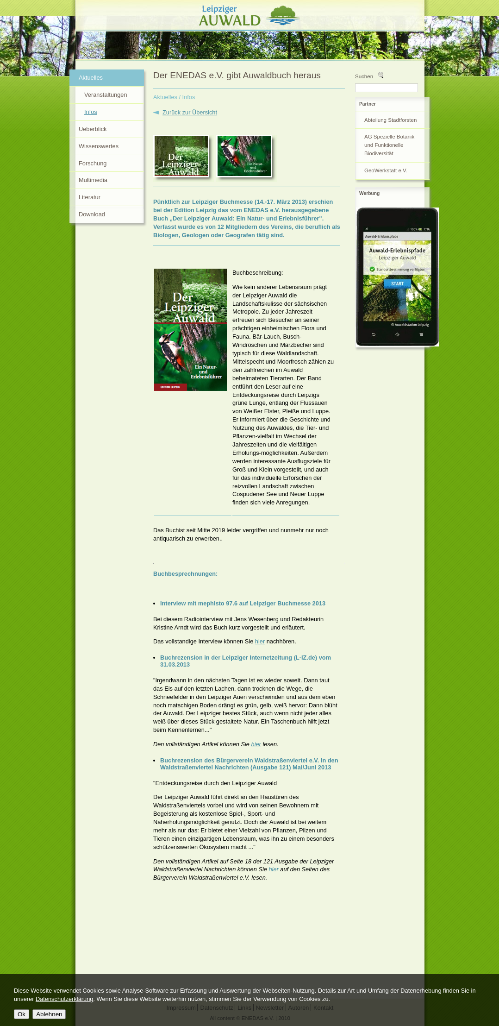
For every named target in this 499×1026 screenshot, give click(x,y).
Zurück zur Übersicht (189, 112)
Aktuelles (165, 97)
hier (260, 641)
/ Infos (187, 97)
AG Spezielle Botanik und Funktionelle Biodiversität (389, 145)
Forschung (92, 163)
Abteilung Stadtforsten (390, 120)
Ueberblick (92, 129)
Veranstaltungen (105, 94)
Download (92, 214)
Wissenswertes (99, 146)
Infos (90, 111)
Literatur (89, 197)
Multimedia (93, 179)
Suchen (364, 76)
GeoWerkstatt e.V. (385, 170)
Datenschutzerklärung (64, 998)
